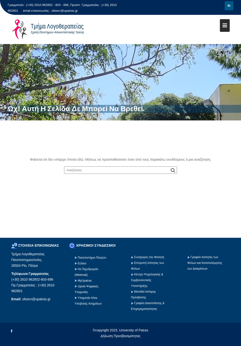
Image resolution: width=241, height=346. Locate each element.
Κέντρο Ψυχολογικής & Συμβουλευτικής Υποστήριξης (147, 280)
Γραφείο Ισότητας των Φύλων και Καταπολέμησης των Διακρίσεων (204, 262)
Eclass (82, 263)
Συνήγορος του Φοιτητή (149, 257)
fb (229, 5)
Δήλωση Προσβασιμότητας (121, 336)
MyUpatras (85, 280)
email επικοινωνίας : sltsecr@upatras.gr (50, 10)
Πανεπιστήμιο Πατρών (92, 257)
